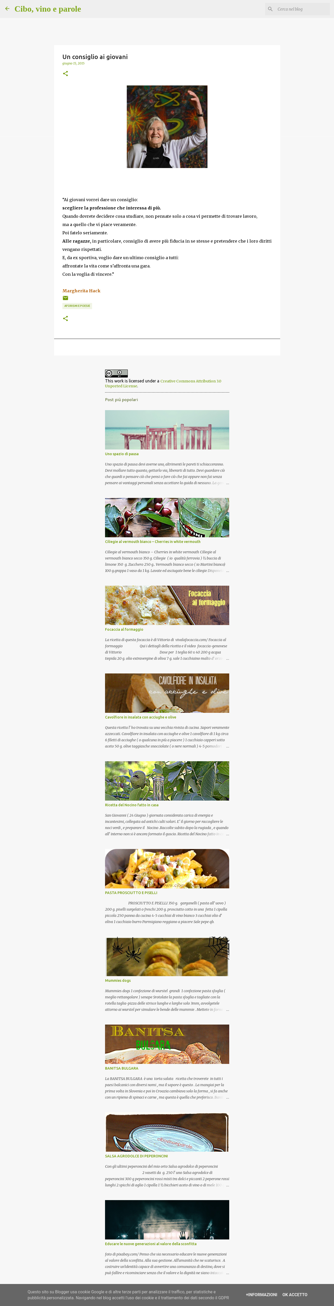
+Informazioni (261, 1294)
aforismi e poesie (77, 305)
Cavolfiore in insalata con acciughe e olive (140, 717)
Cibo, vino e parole (47, 8)
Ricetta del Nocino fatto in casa (132, 805)
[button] (65, 73)
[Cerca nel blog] (303, 9)
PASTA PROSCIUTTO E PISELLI (131, 893)
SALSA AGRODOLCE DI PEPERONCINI (136, 1156)
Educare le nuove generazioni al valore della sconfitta (151, 1244)
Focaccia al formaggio (124, 629)
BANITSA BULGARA (121, 1068)
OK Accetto (295, 1294)
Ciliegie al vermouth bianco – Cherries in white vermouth (153, 542)
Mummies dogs (118, 980)
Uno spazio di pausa (122, 454)
